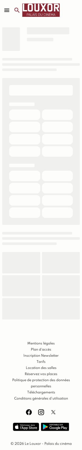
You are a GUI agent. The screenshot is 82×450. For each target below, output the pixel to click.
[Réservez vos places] (41, 374)
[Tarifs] (41, 362)
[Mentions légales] (41, 344)
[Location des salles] (41, 368)
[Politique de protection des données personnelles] (41, 383)
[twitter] (53, 412)
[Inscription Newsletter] (41, 356)
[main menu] (6, 10)
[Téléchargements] (41, 392)
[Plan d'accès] (41, 350)
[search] (17, 10)
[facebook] (28, 412)
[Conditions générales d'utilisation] (41, 399)
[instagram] (41, 412)
